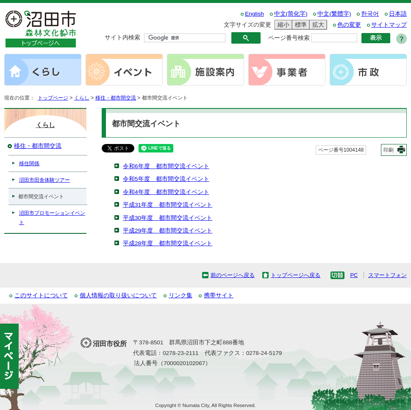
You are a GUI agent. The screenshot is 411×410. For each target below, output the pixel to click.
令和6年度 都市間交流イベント (166, 166)
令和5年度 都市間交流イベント (166, 179)
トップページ (53, 98)
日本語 (398, 14)
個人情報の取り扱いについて (118, 295)
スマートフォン (387, 275)
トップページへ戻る (295, 275)
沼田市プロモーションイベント (52, 217)
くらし (81, 98)
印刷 (388, 150)
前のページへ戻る (233, 275)
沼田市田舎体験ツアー (44, 180)
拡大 (317, 25)
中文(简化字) (291, 14)
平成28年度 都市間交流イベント (167, 243)
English (254, 14)
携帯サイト (218, 295)
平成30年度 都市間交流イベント (167, 218)
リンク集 (180, 295)
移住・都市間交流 (115, 98)
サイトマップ (389, 25)
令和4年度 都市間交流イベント (166, 192)
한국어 (370, 14)
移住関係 (29, 163)
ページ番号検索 (289, 38)
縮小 (282, 25)
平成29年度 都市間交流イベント (167, 230)
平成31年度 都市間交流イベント (167, 205)
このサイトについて (41, 295)
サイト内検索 (122, 37)
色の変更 (349, 25)
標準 (299, 25)
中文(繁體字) (334, 14)
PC (354, 275)
